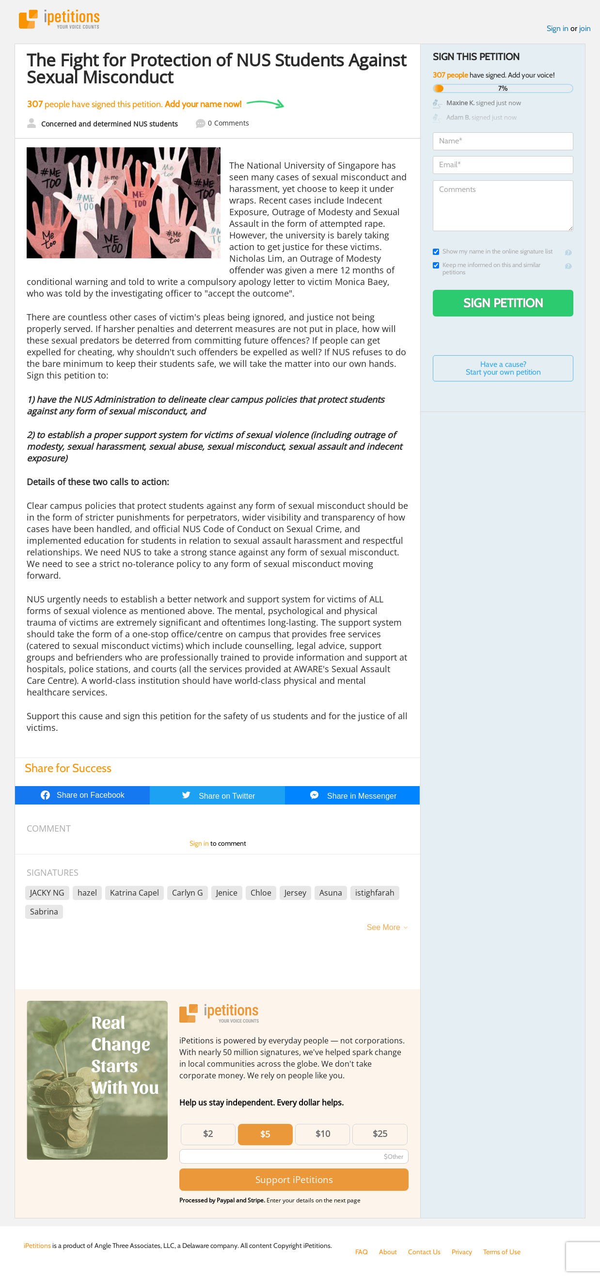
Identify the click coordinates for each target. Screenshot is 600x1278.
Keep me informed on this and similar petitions (486, 268)
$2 (208, 1133)
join (585, 28)
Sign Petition (503, 303)
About (388, 1251)
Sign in (557, 28)
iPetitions (59, 19)
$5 (265, 1134)
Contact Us (424, 1251)
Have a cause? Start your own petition (503, 368)
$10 (323, 1133)
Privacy (462, 1251)
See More (383, 927)
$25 (380, 1133)
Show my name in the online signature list (493, 251)
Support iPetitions (294, 1179)
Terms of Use (502, 1251)
